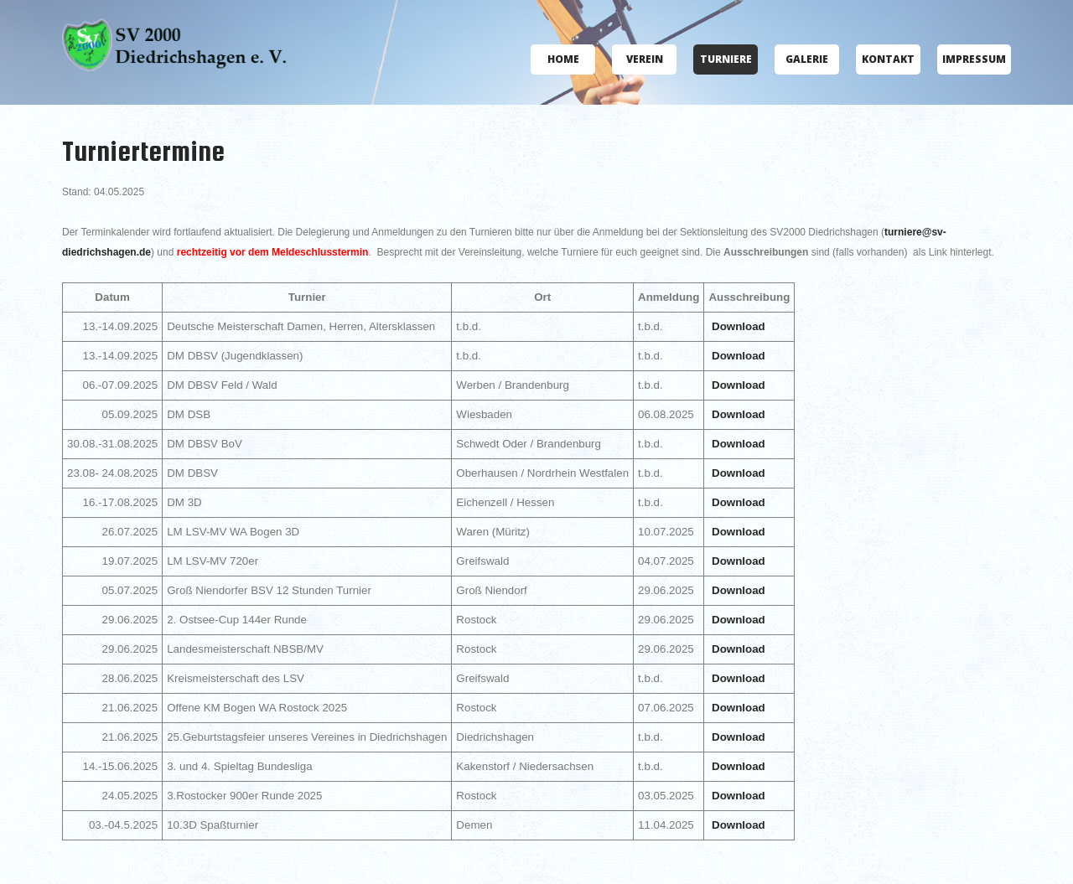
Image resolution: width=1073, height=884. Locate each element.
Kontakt (888, 59)
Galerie (806, 59)
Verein (644, 59)
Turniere (726, 59)
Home (563, 59)
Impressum (974, 59)
